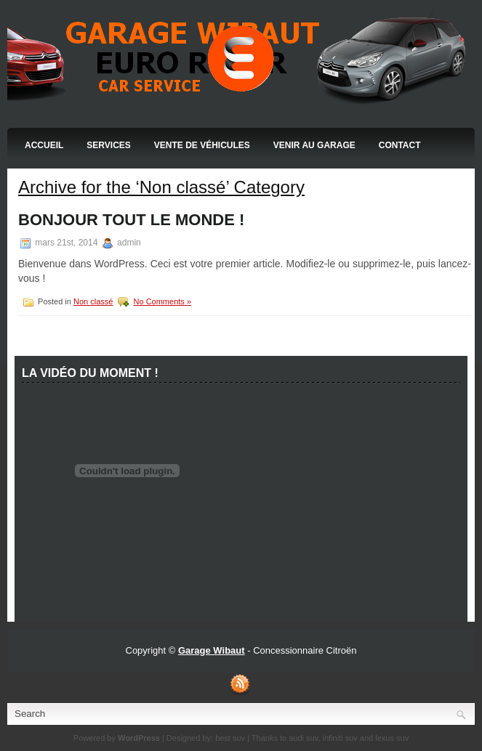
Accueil (44, 145)
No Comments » (162, 301)
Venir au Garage (314, 145)
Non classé (93, 301)
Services (108, 145)
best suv (230, 738)
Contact (400, 145)
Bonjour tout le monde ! (131, 220)
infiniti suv (340, 738)
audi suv (303, 738)
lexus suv (392, 738)
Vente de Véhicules (202, 145)
